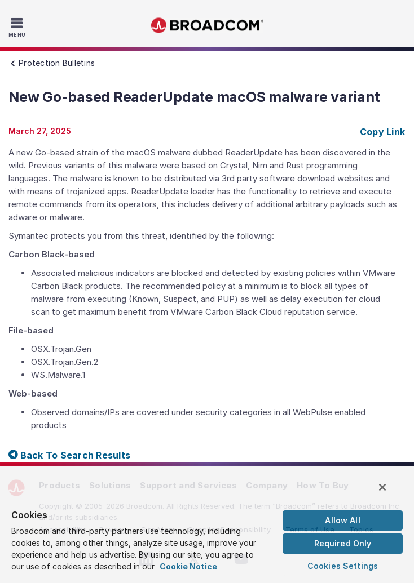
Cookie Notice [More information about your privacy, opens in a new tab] (188, 566)
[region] (207, 524)
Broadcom (207, 26)
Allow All (342, 520)
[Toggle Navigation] (18, 27)
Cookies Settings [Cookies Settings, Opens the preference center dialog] (342, 566)
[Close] (382, 487)
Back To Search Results (69, 455)
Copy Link (382, 131)
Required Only (343, 543)
